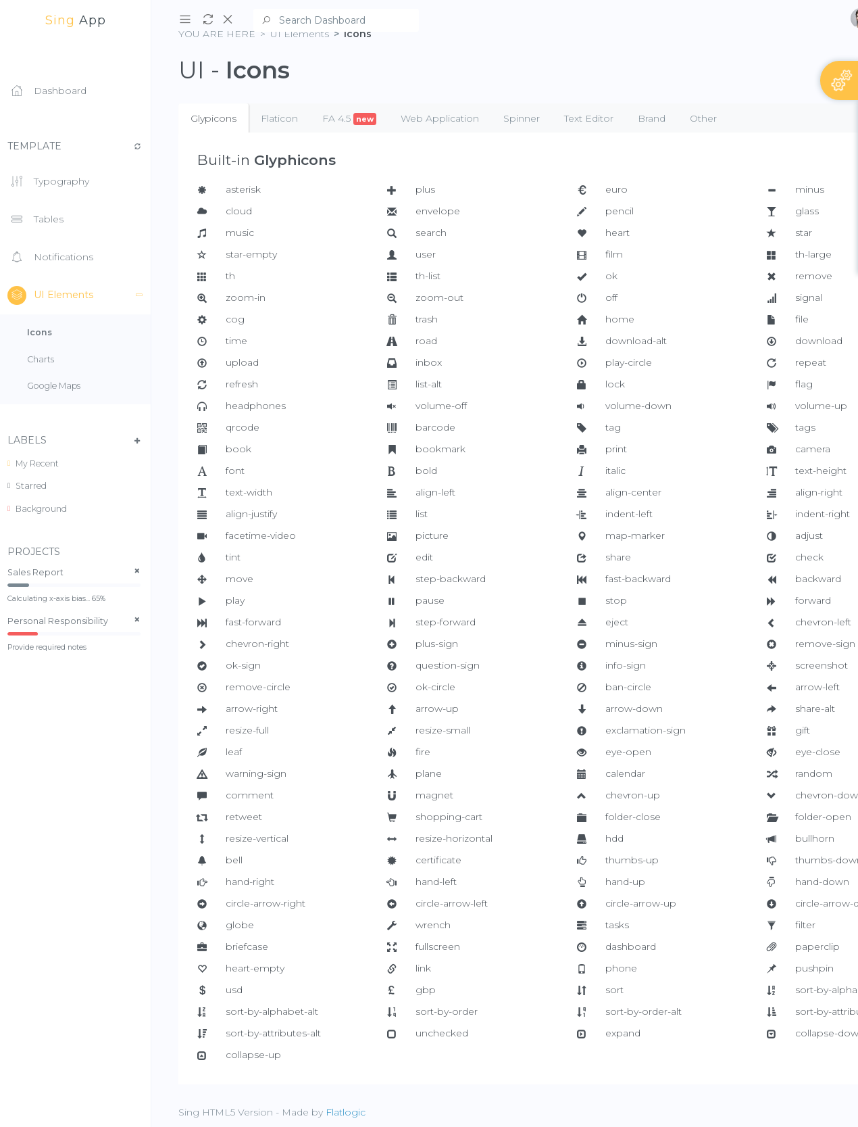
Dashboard (46, 91)
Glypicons (213, 118)
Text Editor (588, 118)
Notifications (50, 257)
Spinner (521, 118)
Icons (39, 332)
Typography (48, 181)
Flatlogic (345, 1112)
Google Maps (53, 386)
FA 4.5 (349, 118)
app (75, 20)
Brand (651, 118)
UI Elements (79, 295)
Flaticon (279, 118)
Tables (35, 219)
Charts (40, 359)
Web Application (440, 118)
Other (703, 118)
